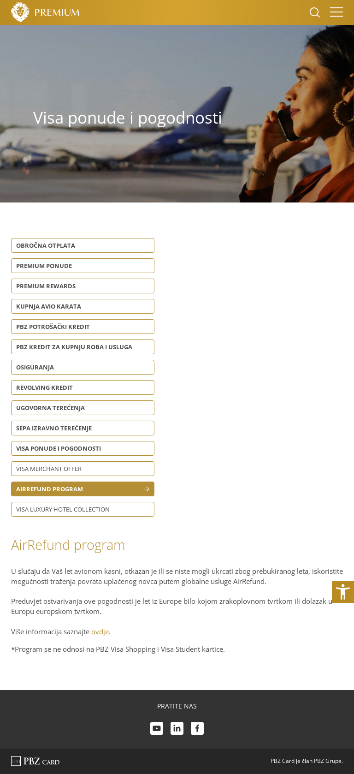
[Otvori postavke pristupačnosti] (343, 592)
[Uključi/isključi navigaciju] (333, 12)
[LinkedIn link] (177, 730)
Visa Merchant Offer (49, 468)
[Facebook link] (197, 730)
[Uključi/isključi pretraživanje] (314, 12)
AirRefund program (49, 489)
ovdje (100, 631)
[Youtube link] (156, 730)
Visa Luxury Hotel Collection (63, 509)
